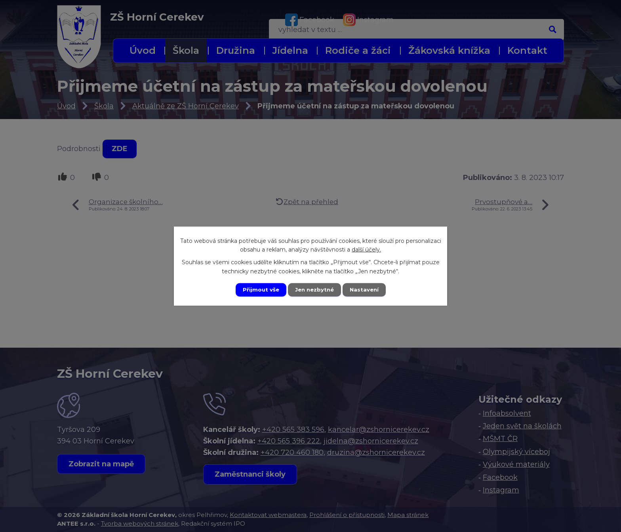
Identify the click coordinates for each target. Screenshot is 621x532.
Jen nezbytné (314, 289)
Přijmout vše (258, 289)
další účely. (366, 248)
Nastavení (367, 289)
